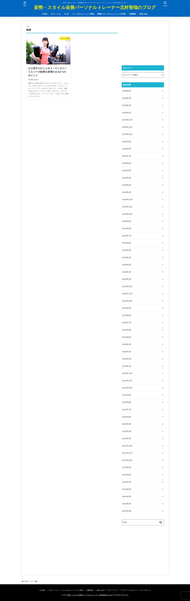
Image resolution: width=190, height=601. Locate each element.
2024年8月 (126, 228)
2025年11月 (127, 127)
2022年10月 (127, 388)
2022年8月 (126, 402)
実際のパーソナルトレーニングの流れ (111, 14)
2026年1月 (126, 113)
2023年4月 (126, 344)
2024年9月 (126, 221)
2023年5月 (126, 337)
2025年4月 (126, 178)
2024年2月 (126, 272)
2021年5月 (126, 497)
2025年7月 (126, 156)
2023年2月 (126, 359)
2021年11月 (127, 453)
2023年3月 (126, 352)
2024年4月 (126, 258)
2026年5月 (126, 91)
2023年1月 (126, 366)
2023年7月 (126, 323)
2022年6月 (126, 417)
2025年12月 (127, 120)
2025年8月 (126, 149)
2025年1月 (126, 192)
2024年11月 (127, 207)
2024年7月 (126, 236)
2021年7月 (126, 482)
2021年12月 (127, 446)
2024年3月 (126, 265)
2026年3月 (126, 98)
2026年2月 (126, 105)
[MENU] (24, 3)
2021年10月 (127, 460)
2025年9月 (126, 142)
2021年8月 (126, 475)
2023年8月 (126, 315)
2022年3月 (126, 439)
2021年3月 (126, 511)
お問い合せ (143, 14)
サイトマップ (113, 590)
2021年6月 (126, 489)
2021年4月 (126, 504)
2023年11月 (127, 294)
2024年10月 (127, 214)
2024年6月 (126, 243)
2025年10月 (127, 134)
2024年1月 (126, 279)
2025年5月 (126, 171)
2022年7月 (126, 410)
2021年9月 (126, 467)
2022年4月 (126, 431)
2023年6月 (126, 330)
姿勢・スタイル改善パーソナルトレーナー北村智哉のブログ (95, 7)
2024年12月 (127, 199)
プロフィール (56, 14)
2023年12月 (127, 286)
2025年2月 (126, 185)
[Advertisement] (143, 43)
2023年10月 (127, 301)
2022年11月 (127, 381)
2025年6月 (126, 163)
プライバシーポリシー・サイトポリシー (136, 590)
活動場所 (132, 14)
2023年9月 (126, 308)
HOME (44, 14)
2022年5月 (126, 424)
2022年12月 (127, 373)
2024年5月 (126, 250)
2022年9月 (126, 395)
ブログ (66, 14)
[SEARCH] (165, 3)
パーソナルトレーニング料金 (83, 14)
